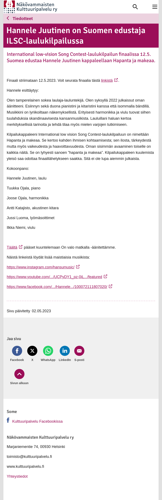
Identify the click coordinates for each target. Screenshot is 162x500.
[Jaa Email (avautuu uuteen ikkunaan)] (75, 354)
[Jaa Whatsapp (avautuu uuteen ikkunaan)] (46, 354)
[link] (68, 6)
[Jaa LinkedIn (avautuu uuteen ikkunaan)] (61, 354)
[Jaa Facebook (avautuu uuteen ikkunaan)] (17, 354)
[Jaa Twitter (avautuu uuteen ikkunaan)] (31, 354)
